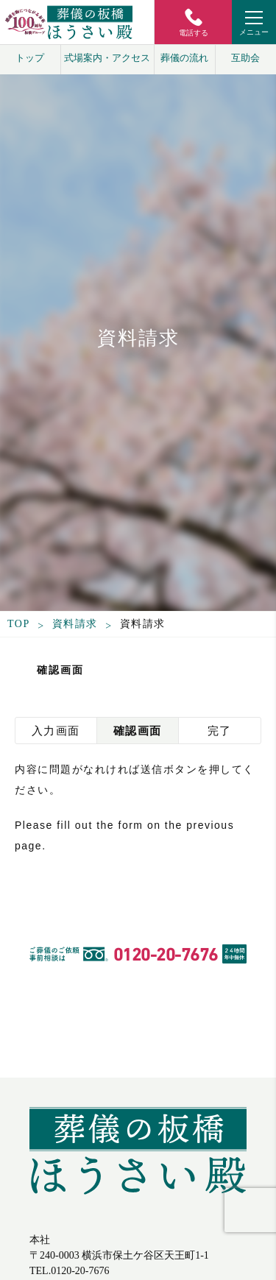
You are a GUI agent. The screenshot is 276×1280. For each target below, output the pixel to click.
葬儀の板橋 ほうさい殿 (138, 1162)
